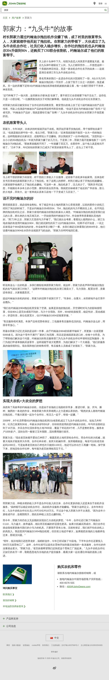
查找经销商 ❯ (9, 600)
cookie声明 (36, 645)
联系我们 (45, 645)
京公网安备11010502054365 (91, 645)
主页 (5, 18)
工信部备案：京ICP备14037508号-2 (64, 645)
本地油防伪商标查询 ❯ (14, 606)
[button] (54, 668)
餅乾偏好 (54, 652)
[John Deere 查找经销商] (94, 3)
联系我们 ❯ (8, 594)
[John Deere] (15, 3)
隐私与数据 (16, 645)
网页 (8, 645)
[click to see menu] (106, 3)
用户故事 (16, 18)
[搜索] (54, 10)
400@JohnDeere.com (78, 586)
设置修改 (26, 645)
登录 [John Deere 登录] (100, 3)
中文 (54, 637)
